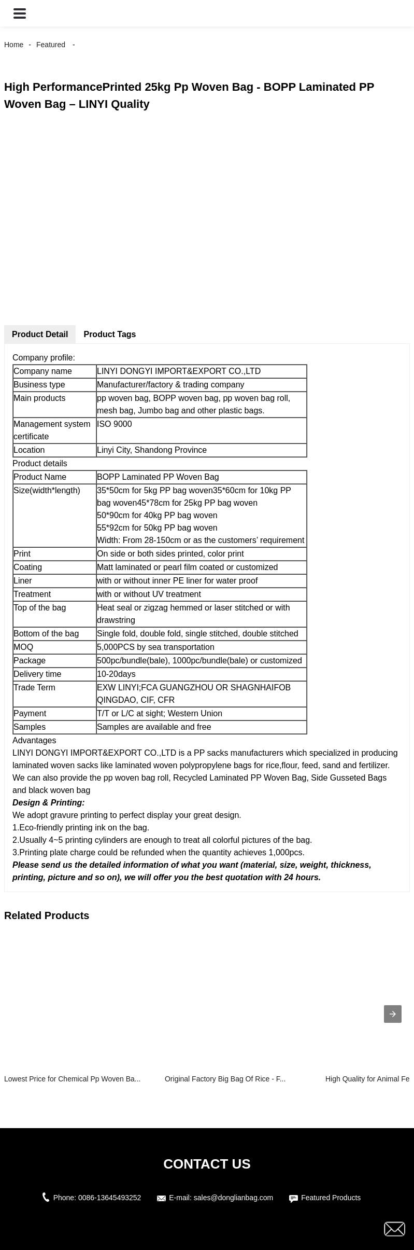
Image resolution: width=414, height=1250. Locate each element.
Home (13, 44)
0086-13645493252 (109, 1197)
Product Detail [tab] (40, 334)
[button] (19, 13)
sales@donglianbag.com (234, 1197)
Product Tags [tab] (109, 334)
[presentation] (393, 1014)
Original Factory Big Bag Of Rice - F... (225, 1079)
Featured (50, 44)
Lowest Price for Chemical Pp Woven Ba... (72, 1079)
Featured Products (331, 1197)
